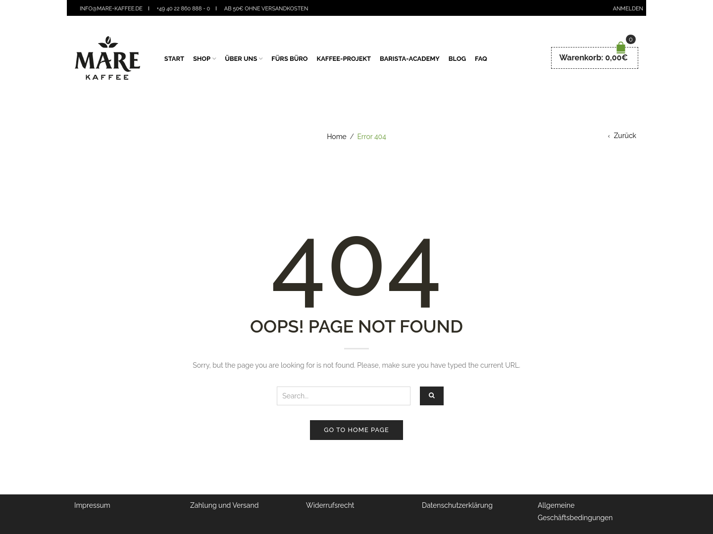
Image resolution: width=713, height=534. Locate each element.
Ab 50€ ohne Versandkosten (266, 8)
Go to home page (356, 430)
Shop (201, 58)
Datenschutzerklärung (457, 505)
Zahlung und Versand (224, 505)
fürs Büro (289, 58)
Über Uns (241, 58)
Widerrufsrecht (330, 505)
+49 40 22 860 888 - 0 (183, 8)
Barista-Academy (410, 58)
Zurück (625, 136)
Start (174, 58)
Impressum (92, 505)
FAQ (481, 58)
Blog (457, 58)
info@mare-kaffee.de (111, 8)
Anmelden (628, 8)
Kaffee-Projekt (344, 58)
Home (337, 137)
